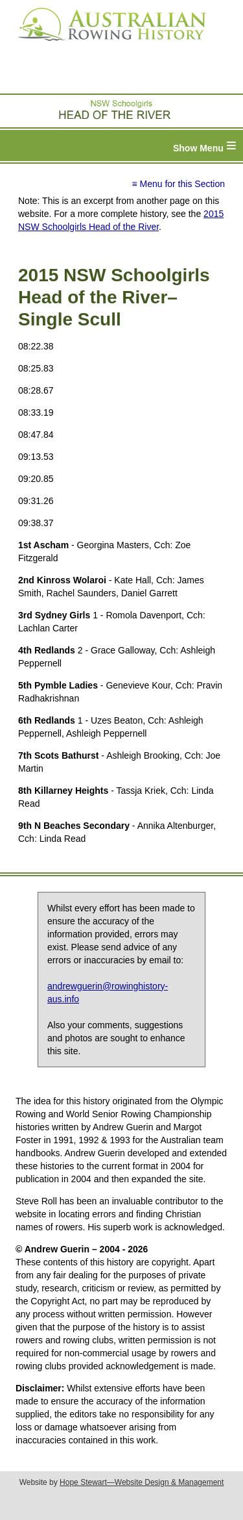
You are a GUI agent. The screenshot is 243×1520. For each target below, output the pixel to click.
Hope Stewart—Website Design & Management (142, 1482)
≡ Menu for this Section (178, 184)
